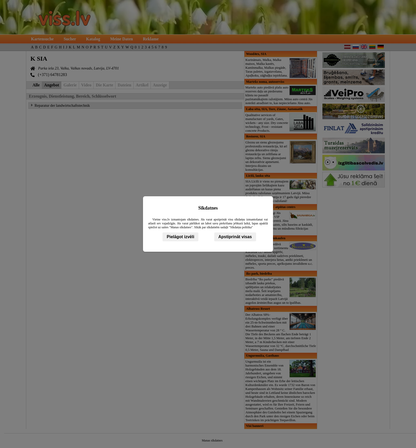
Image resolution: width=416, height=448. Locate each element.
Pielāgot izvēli (180, 237)
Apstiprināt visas (235, 237)
